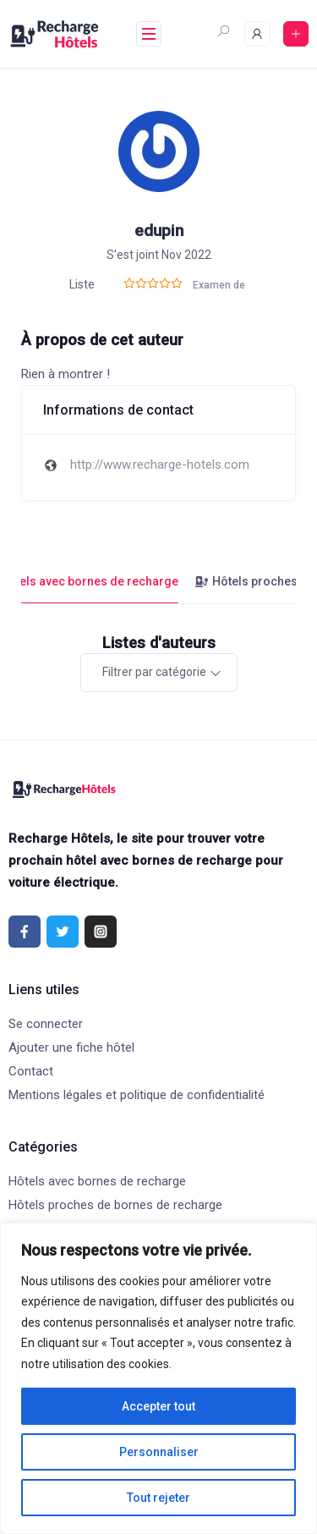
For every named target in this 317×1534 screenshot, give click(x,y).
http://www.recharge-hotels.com (159, 464)
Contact (30, 1071)
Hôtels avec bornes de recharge (97, 1181)
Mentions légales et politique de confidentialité (136, 1094)
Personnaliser (159, 1452)
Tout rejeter (158, 1497)
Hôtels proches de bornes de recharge (115, 1204)
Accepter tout (158, 1406)
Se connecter (45, 1023)
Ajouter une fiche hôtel (71, 1047)
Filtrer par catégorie (154, 672)
